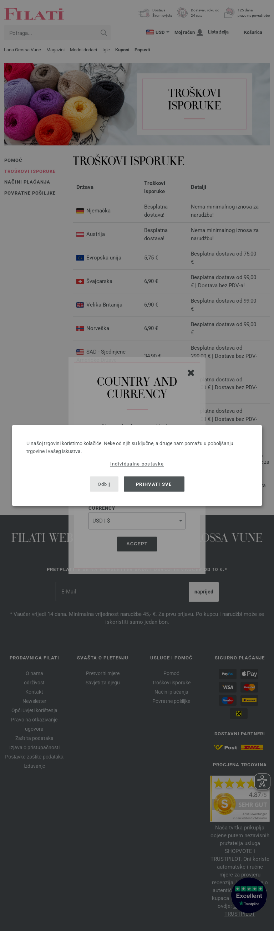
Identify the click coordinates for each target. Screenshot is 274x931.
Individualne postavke (137, 464)
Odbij (104, 484)
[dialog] (137, 465)
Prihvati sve (154, 484)
